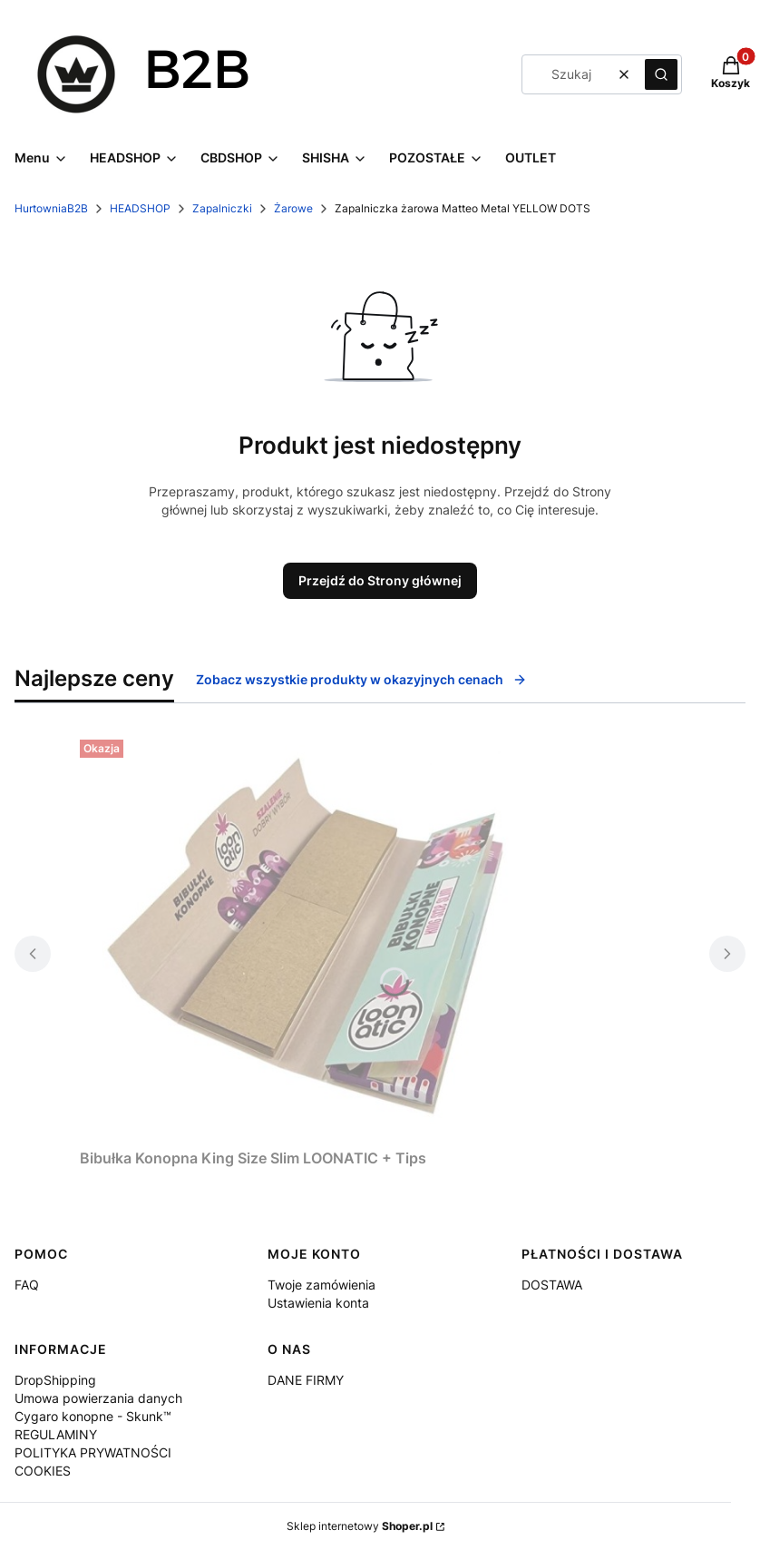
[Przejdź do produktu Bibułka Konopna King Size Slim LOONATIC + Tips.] (306, 936)
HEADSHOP (140, 208)
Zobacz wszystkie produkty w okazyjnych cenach (361, 679)
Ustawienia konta (318, 1302)
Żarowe (293, 208)
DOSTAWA (551, 1284)
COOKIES (43, 1470)
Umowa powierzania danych (98, 1398)
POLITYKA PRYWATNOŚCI (93, 1452)
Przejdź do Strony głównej (380, 580)
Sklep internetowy (360, 1526)
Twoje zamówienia (321, 1284)
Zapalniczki (222, 208)
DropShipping (55, 1380)
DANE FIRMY (306, 1380)
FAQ (27, 1284)
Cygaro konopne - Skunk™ (93, 1416)
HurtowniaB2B (51, 208)
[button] (661, 74)
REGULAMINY (56, 1434)
